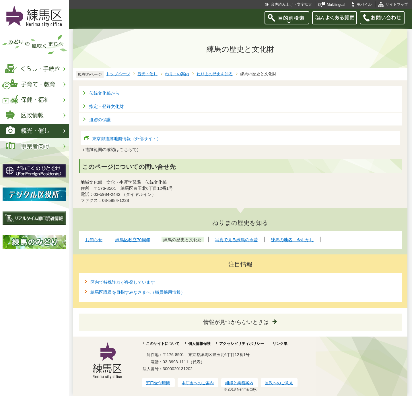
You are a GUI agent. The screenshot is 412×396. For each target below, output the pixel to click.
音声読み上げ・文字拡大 (291, 4)
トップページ (118, 74)
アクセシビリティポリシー (241, 343)
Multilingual (336, 4)
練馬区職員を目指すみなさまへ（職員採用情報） (137, 292)
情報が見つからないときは (236, 322)
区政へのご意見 (279, 382)
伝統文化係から (104, 93)
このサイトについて (163, 343)
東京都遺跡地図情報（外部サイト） (126, 138)
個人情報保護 (199, 343)
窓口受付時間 (158, 382)
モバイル (364, 4)
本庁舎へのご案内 (198, 382)
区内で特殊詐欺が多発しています (122, 282)
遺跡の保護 (100, 119)
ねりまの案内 (177, 74)
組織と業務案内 (239, 382)
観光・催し (147, 74)
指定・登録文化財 (106, 106)
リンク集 (280, 343)
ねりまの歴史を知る (215, 74)
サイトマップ (397, 4)
